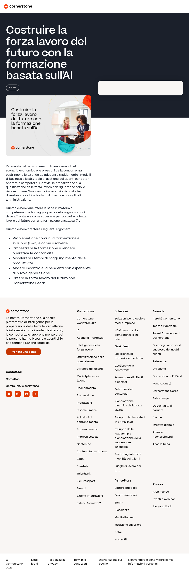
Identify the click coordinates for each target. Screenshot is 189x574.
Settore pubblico (126, 488)
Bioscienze (122, 510)
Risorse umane (87, 410)
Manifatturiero (124, 517)
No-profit (121, 540)
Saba (80, 459)
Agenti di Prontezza (90, 338)
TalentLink (83, 474)
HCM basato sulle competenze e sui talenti (127, 335)
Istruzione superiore (128, 525)
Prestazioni (84, 403)
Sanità (119, 503)
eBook (12, 87)
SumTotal (83, 466)
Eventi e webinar (164, 499)
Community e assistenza (22, 386)
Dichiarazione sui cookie (110, 562)
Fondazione (162, 384)
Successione (85, 395)
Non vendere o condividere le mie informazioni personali (150, 562)
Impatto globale (163, 425)
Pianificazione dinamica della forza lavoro (128, 405)
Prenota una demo (23, 352)
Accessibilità (161, 444)
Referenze (159, 361)
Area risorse (161, 492)
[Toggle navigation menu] (179, 6)
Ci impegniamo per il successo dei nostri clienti (167, 349)
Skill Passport (86, 481)
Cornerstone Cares (165, 391)
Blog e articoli (162, 506)
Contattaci (13, 379)
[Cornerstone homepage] (41, 311)
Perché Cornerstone (166, 319)
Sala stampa (161, 398)
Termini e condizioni (80, 562)
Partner (158, 418)
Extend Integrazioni (90, 496)
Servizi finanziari (126, 495)
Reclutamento (86, 388)
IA (78, 330)
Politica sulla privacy (56, 562)
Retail (118, 532)
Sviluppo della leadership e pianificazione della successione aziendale (128, 438)
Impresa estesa (87, 437)
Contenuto (84, 444)
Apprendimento (87, 429)
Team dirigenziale (165, 326)
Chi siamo (159, 369)
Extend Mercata (89, 503)
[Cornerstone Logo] (18, 6)
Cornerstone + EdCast (167, 376)
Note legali (35, 562)
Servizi (81, 488)
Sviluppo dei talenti (90, 369)
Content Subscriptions (92, 451)
